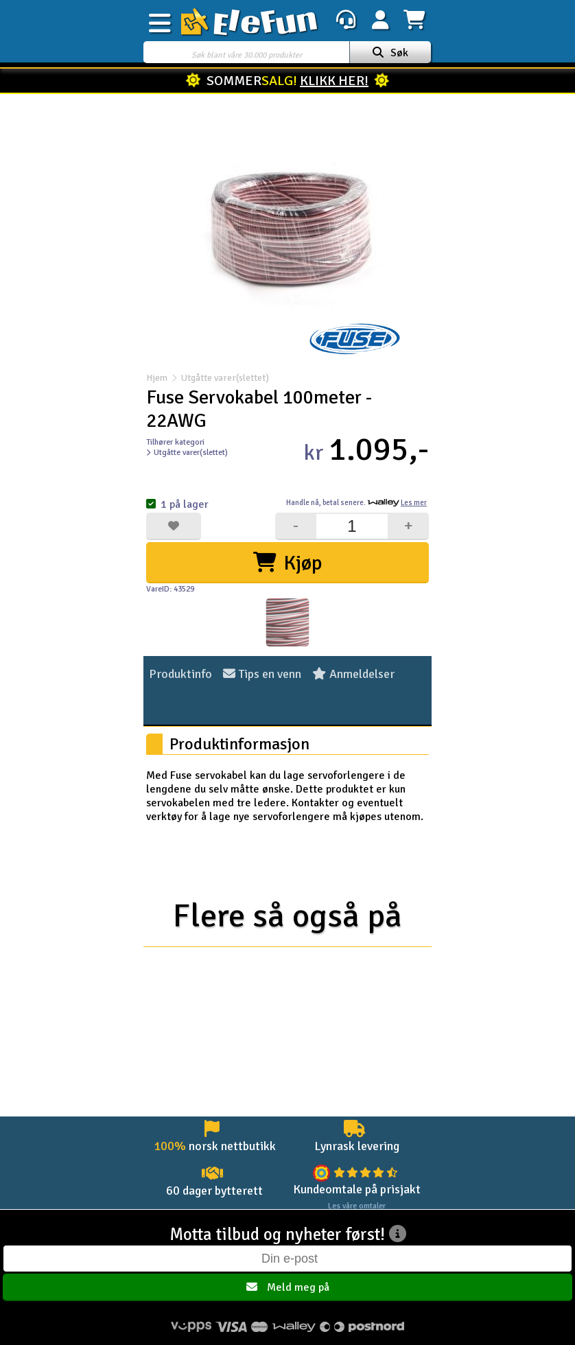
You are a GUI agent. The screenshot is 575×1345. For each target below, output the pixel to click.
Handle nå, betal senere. (356, 502)
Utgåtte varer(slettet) (218, 378)
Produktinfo (180, 673)
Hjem (156, 378)
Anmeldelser (353, 673)
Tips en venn (262, 673)
